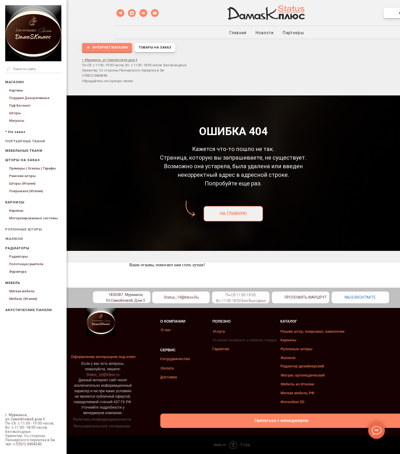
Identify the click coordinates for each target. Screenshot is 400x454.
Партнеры (293, 32)
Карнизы (16, 211)
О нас (186, 330)
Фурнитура (17, 272)
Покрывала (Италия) (26, 191)
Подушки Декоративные (29, 98)
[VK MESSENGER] (132, 13)
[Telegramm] (120, 13)
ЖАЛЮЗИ (14, 239)
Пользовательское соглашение (122, 426)
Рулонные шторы (317, 349)
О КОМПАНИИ (192, 321)
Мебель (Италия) (23, 299)
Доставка (188, 377)
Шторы (15, 113)
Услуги (239, 331)
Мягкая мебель (22, 291)
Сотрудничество (195, 359)
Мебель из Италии (317, 384)
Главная (237, 32)
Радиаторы (18, 256)
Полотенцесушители (26, 264)
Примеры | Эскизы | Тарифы (32, 168)
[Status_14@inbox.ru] (155, 13)
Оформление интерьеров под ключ (123, 357)
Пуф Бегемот (20, 105)
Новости (264, 32)
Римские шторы (22, 176)
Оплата (187, 368)
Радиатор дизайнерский (322, 366)
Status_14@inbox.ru (201, 297)
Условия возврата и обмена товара (265, 340)
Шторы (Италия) (22, 183)
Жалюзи (308, 358)
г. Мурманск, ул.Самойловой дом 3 (109, 60)
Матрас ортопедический (323, 375)
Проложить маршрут (326, 297)
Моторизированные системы (33, 218)
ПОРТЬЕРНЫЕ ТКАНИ (25, 141)
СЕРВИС (188, 350)
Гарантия (241, 349)
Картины (16, 90)
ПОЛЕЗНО (242, 321)
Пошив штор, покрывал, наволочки (333, 331)
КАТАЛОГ (309, 321)
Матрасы (16, 121)
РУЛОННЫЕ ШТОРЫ (23, 229)
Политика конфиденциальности (122, 419)
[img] (240, 296)
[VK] (143, 13)
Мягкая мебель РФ (317, 393)
